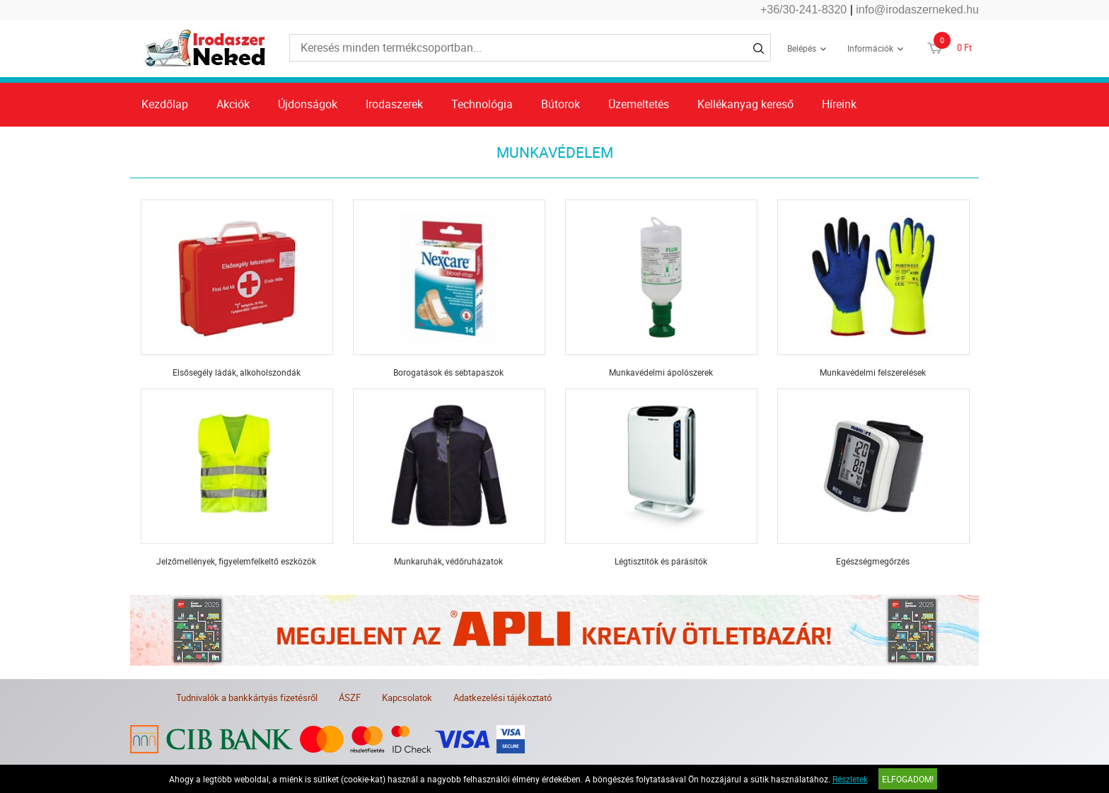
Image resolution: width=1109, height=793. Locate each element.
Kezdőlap (164, 104)
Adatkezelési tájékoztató (502, 697)
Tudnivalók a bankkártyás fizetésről (247, 697)
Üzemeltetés (638, 104)
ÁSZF (350, 697)
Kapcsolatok (407, 697)
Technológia (482, 104)
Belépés (801, 48)
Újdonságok (307, 104)
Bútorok (560, 104)
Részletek (850, 779)
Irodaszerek (394, 104)
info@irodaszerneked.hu (917, 10)
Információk (870, 48)
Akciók (233, 104)
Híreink (839, 104)
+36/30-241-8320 (803, 10)
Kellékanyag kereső (745, 104)
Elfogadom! (908, 779)
